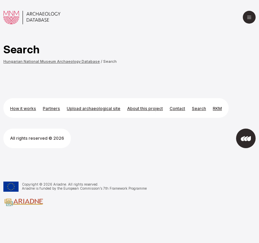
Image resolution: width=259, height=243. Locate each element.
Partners (51, 108)
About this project (145, 108)
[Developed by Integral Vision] (246, 138)
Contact (177, 108)
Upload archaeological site (93, 108)
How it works (23, 108)
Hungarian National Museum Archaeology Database (51, 61)
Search (110, 61)
